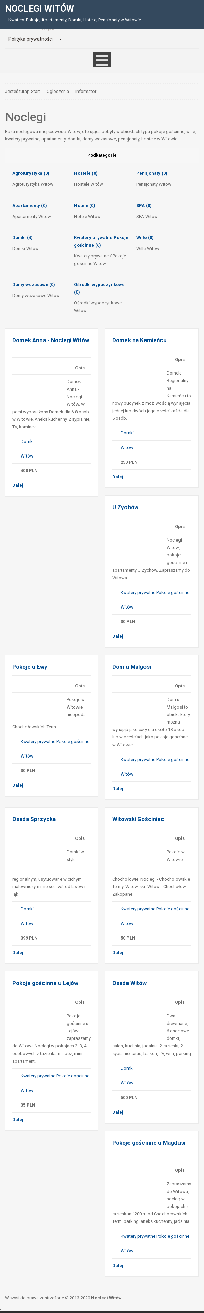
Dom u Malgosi (131, 666)
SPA (144, 205)
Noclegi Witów (106, 1297)
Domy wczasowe (33, 284)
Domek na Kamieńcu (139, 340)
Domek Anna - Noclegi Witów (50, 340)
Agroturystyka (30, 173)
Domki (22, 237)
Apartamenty (29, 205)
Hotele (84, 205)
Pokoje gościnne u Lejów (45, 983)
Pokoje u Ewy (29, 666)
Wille (145, 237)
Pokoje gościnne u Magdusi (148, 1142)
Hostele (86, 173)
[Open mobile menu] (102, 59)
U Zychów (125, 507)
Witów (27, 456)
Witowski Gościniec (138, 819)
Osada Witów (129, 983)
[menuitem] (35, 39)
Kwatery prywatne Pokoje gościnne (155, 592)
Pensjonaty (151, 173)
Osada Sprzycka (34, 819)
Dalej (17, 485)
